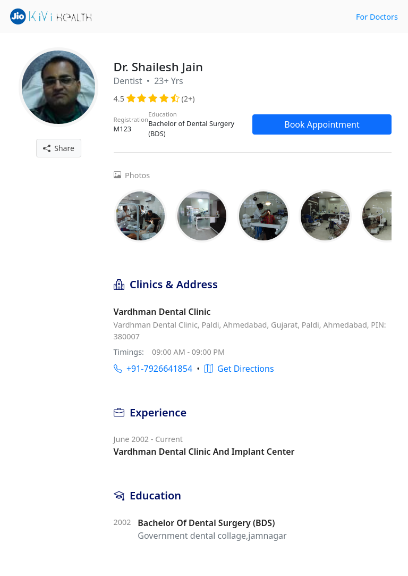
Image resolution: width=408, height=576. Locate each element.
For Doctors (377, 17)
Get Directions (239, 368)
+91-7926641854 (153, 368)
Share (58, 148)
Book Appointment (322, 124)
